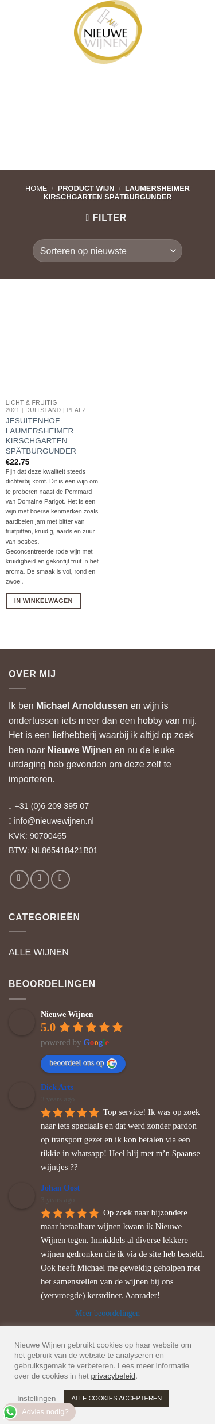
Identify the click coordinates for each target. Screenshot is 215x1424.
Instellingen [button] (36, 1398)
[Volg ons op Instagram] (39, 879)
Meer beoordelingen (107, 1313)
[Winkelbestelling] (107, 250)
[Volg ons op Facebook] (19, 879)
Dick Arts (57, 1087)
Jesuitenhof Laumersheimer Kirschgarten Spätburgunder (41, 435)
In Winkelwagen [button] (43, 600)
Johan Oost (60, 1188)
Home (36, 188)
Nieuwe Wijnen (80, 750)
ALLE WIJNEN (39, 952)
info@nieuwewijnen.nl (53, 821)
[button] (19, 17)
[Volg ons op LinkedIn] (60, 879)
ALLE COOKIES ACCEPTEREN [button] (116, 1398)
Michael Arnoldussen (82, 706)
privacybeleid (113, 1376)
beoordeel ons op (83, 1063)
